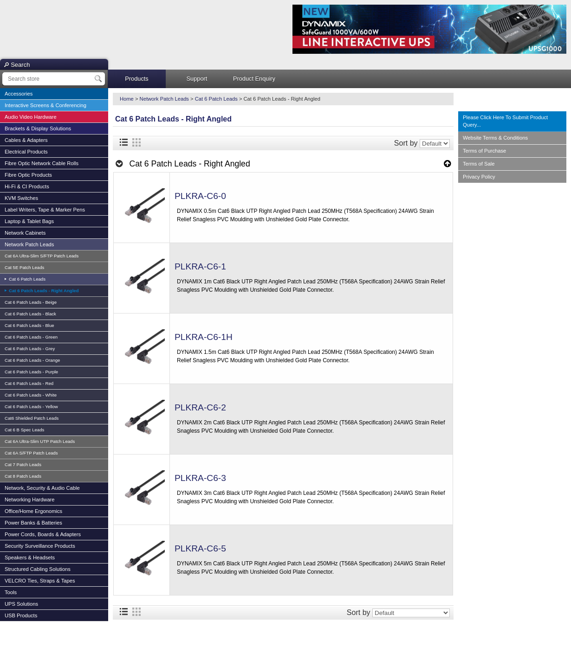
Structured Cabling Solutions (38, 569)
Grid (136, 142)
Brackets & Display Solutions (38, 128)
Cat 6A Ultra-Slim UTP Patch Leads (40, 441)
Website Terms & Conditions (495, 138)
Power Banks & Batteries (33, 522)
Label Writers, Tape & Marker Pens (45, 209)
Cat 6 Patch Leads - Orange (32, 360)
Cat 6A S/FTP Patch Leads (31, 452)
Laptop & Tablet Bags (29, 221)
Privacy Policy (479, 176)
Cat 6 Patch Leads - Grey (30, 348)
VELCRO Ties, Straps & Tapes (40, 580)
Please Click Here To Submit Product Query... (505, 121)
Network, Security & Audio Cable (42, 488)
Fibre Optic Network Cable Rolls (41, 163)
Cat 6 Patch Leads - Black (30, 313)
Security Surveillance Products (40, 546)
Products (137, 78)
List (123, 142)
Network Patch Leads (29, 244)
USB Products (21, 615)
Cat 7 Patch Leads (23, 464)
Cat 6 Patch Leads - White (31, 394)
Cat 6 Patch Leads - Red (29, 383)
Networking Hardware (30, 499)
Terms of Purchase (484, 151)
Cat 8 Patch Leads (23, 476)
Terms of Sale (478, 164)
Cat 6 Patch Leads (26, 279)
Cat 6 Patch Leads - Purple (31, 371)
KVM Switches (21, 198)
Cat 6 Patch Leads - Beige (31, 302)
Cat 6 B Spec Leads (24, 429)
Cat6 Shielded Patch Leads (31, 418)
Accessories (18, 93)
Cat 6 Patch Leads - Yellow (31, 406)
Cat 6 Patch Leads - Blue (29, 325)
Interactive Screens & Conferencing (45, 105)
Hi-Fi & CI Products (27, 186)
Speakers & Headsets (30, 557)
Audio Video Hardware (31, 117)
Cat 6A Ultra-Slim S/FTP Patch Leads (41, 255)
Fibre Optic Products (28, 175)
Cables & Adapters (26, 140)
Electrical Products (26, 151)
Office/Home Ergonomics (33, 511)
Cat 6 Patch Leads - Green (31, 337)
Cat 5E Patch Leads (24, 267)
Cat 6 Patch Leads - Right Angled (42, 290)
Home (127, 99)
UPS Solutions (21, 604)
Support (197, 78)
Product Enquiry (254, 78)
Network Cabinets (25, 233)
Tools (11, 592)
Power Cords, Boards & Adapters (43, 534)
